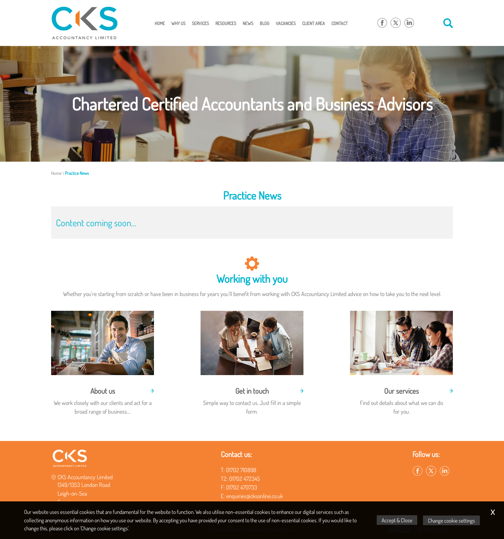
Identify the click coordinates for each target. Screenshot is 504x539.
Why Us (178, 23)
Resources (225, 23)
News (248, 23)
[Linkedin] (409, 23)
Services (200, 23)
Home (160, 23)
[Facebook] (382, 23)
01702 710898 (241, 469)
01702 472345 (244, 478)
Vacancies (286, 23)
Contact (339, 23)
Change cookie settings (451, 520)
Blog (264, 23)
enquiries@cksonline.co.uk (254, 495)
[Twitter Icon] (396, 23)
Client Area (313, 23)
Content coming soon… (96, 223)
